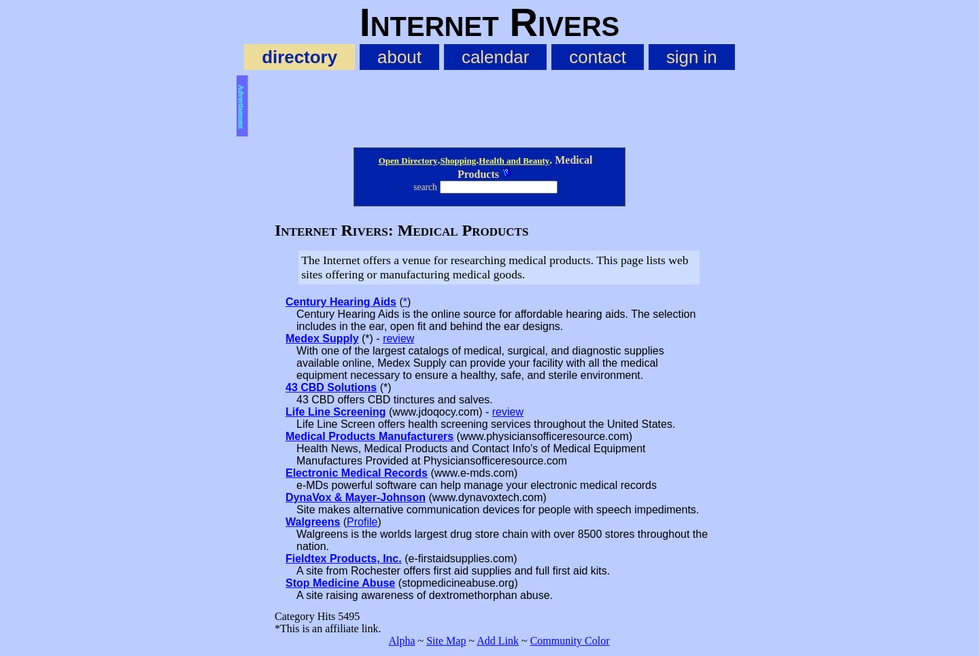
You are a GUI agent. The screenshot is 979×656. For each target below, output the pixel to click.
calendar (495, 57)
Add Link (498, 640)
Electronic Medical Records (357, 473)
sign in (691, 57)
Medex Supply (322, 338)
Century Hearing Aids (341, 302)
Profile (362, 522)
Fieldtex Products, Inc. (344, 558)
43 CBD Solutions (331, 387)
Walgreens (313, 522)
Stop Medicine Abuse (340, 583)
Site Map (446, 640)
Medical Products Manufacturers (369, 436)
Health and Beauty (514, 161)
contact (597, 57)
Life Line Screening (336, 412)
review (398, 338)
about (399, 57)
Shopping (458, 161)
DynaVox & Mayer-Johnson (356, 497)
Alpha (401, 640)
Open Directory (408, 161)
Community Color (570, 640)
